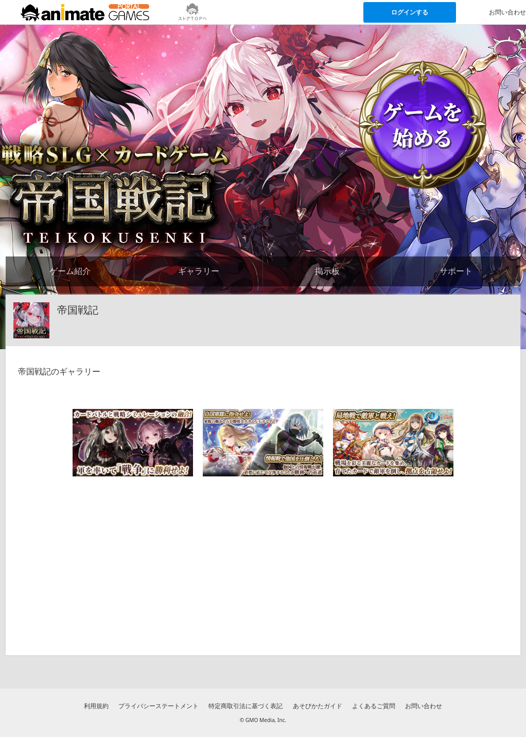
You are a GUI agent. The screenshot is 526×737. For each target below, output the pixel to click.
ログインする (409, 12)
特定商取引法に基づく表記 (245, 705)
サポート (456, 271)
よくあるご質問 (373, 705)
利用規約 (96, 705)
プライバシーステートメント (158, 705)
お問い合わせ (423, 705)
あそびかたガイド (317, 705)
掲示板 (327, 271)
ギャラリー (198, 271)
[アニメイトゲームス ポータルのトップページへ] (85, 12)
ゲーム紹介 (70, 271)
